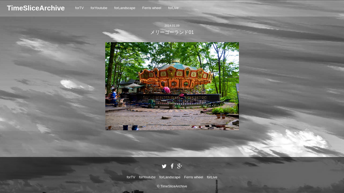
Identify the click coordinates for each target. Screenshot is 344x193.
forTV (79, 8)
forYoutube (99, 8)
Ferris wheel (151, 8)
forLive (173, 8)
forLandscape (125, 8)
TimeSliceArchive (36, 8)
